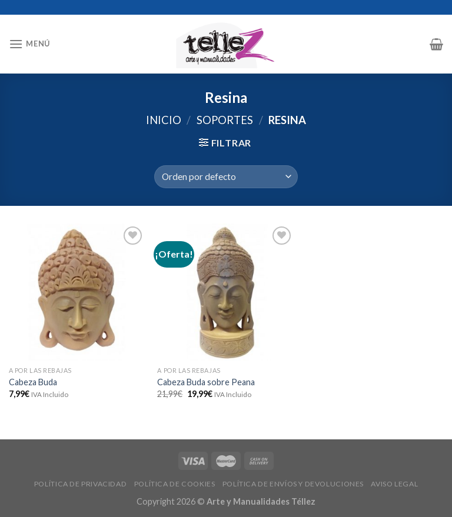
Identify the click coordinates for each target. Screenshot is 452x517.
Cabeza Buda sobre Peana (206, 382)
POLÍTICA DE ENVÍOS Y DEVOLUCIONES (293, 483)
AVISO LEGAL (394, 483)
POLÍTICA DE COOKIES (174, 483)
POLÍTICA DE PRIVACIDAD (80, 483)
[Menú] (29, 43)
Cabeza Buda (33, 382)
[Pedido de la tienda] (225, 176)
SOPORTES (225, 120)
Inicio (163, 120)
